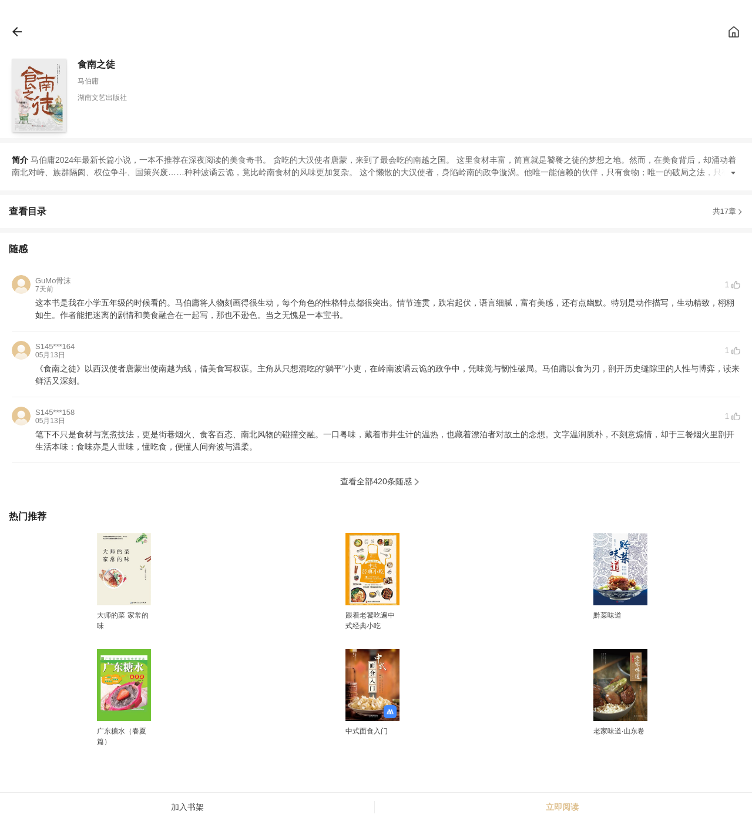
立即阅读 (562, 807)
